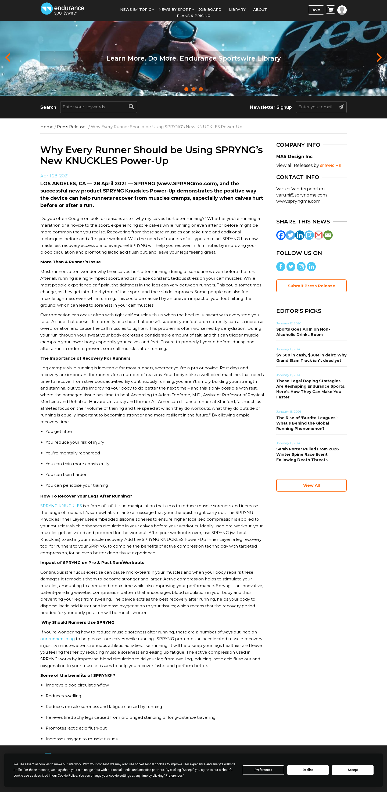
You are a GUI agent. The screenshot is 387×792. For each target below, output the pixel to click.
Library (237, 9)
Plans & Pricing (193, 15)
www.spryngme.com (298, 201)
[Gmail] (318, 235)
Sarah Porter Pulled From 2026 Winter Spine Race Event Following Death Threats (307, 454)
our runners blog (57, 638)
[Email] (328, 235)
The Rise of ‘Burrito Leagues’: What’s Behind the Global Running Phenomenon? (307, 423)
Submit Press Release (311, 285)
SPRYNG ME (330, 166)
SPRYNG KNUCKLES (61, 505)
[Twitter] (290, 235)
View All (311, 485)
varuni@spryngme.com (301, 195)
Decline (308, 770)
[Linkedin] (299, 235)
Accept (353, 770)
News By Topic (135, 9)
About (260, 9)
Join (316, 9)
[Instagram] (309, 235)
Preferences (263, 770)
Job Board (210, 9)
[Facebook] (281, 235)
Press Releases (72, 126)
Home (46, 126)
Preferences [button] (174, 775)
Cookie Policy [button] (67, 775)
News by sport (175, 9)
